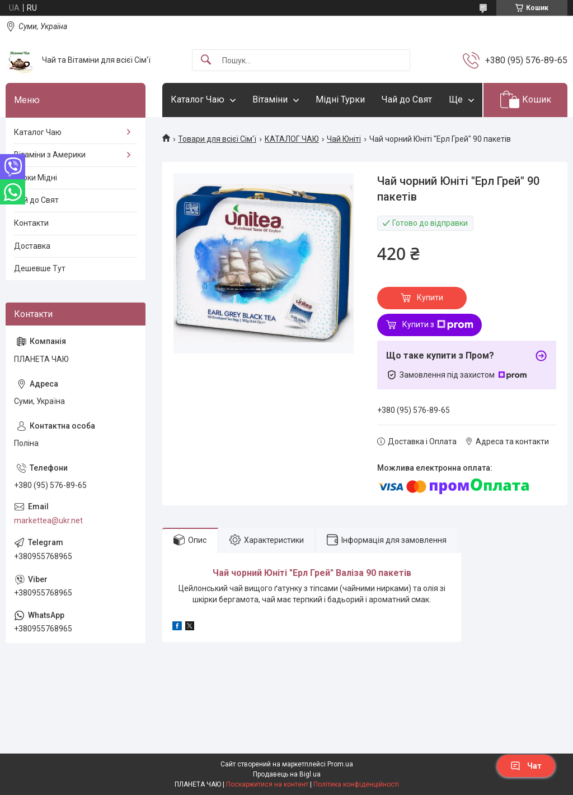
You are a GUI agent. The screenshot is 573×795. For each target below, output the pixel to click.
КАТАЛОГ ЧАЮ (292, 138)
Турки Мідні (35, 177)
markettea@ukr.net (48, 520)
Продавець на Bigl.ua (287, 774)
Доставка (32, 245)
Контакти (31, 222)
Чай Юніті (344, 138)
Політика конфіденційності (356, 784)
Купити (430, 297)
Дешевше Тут (39, 268)
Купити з (437, 325)
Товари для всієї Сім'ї (217, 138)
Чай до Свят (407, 99)
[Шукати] (206, 60)
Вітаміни (270, 99)
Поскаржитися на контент (267, 784)
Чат (526, 766)
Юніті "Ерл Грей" (299, 573)
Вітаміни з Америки (50, 154)
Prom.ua (340, 764)
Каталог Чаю (197, 99)
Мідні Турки (340, 99)
